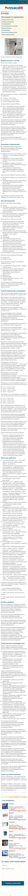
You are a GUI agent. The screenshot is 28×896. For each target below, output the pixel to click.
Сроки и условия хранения (7, 34)
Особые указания (5, 30)
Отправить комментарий (12, 883)
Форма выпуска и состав (7, 19)
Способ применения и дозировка (9, 26)
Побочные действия (6, 28)
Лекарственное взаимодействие (9, 32)
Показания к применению (7, 21)
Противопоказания (5, 23)
